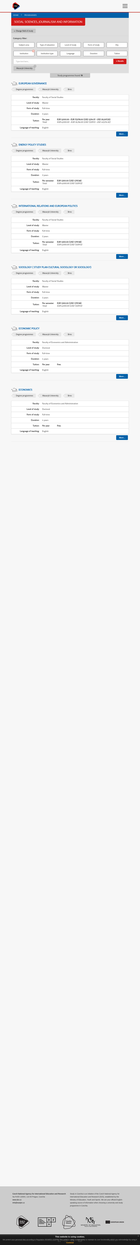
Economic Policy (29, 328)
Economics (25, 389)
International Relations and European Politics (48, 205)
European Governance (33, 83)
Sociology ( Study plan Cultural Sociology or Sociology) (55, 267)
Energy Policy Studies (32, 144)
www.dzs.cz (16, 1200)
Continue (70, 1243)
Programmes (30, 15)
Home (16, 15)
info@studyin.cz (18, 1203)
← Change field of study (23, 31)
